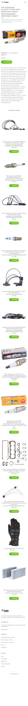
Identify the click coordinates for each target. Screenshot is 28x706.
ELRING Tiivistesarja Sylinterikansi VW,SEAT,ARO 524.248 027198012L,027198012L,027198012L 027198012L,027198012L (14, 471)
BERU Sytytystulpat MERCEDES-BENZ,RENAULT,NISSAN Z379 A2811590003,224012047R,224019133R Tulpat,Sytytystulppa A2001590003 (14, 178)
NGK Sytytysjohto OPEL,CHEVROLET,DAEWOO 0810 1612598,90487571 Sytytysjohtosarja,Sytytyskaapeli (14, 293)
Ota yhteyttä (4, 658)
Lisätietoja (6, 62)
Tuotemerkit (4, 647)
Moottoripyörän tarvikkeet (7, 642)
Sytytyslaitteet (14, 53)
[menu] (25, 2)
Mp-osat (9, 53)
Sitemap (3, 666)
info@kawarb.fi (4, 629)
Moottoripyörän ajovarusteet (8, 637)
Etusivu (2, 18)
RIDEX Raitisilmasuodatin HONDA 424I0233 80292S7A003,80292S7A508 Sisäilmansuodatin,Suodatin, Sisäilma (14, 591)
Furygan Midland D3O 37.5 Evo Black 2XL (14, 548)
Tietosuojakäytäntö (5, 663)
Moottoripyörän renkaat (6, 639)
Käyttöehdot (4, 661)
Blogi (2, 656)
